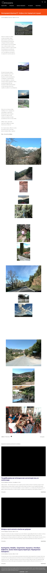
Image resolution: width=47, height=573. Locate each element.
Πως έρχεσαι (30, 5)
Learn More (22, 571)
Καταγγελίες (11, 5)
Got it (26, 571)
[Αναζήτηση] (42, 2)
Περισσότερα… (38, 5)
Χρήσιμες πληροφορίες (21, 5)
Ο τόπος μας (7, 436)
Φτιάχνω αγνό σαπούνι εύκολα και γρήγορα (16, 529)
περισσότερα (43, 491)
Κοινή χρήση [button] (42, 436)
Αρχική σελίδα (4, 5)
